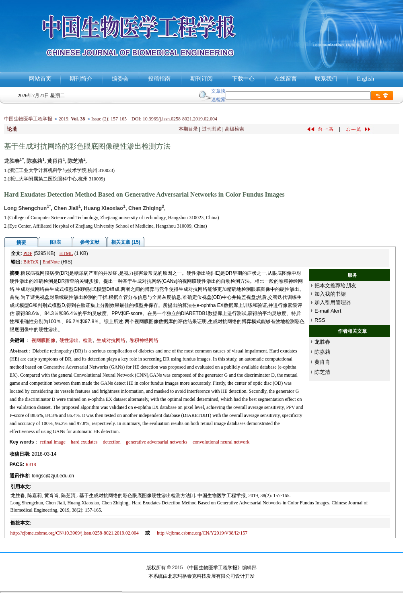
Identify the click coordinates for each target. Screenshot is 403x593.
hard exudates (84, 442)
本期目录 (188, 129)
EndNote (51, 262)
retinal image (53, 442)
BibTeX (31, 262)
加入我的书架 (330, 294)
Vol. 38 (78, 119)
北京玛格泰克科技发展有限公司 (201, 576)
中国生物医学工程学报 (28, 119)
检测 (88, 340)
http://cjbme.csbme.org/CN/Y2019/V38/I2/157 (202, 533)
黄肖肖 (322, 362)
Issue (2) (99, 119)
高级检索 (234, 129)
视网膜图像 (43, 340)
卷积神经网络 (144, 340)
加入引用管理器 (333, 302)
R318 (31, 464)
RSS (320, 320)
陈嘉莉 (322, 352)
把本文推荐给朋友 (335, 285)
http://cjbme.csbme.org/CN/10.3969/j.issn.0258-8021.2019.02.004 (74, 533)
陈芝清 (322, 372)
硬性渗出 (69, 340)
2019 (63, 119)
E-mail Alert (328, 311)
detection (112, 442)
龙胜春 (322, 342)
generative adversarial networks (156, 442)
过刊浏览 (211, 129)
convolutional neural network (221, 442)
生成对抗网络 (111, 340)
